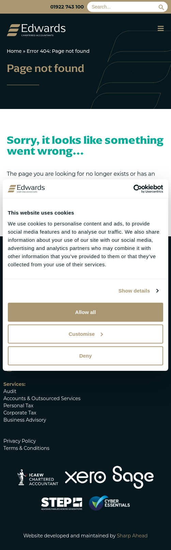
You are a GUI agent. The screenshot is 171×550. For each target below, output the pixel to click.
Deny (85, 355)
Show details (134, 291)
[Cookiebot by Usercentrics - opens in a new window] (133, 188)
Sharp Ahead (132, 536)
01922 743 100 (67, 7)
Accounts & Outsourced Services (41, 398)
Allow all (85, 312)
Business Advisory (24, 420)
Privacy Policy (19, 441)
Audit (9, 391)
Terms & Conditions (26, 448)
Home (14, 51)
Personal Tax (18, 406)
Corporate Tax (19, 413)
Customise (85, 333)
